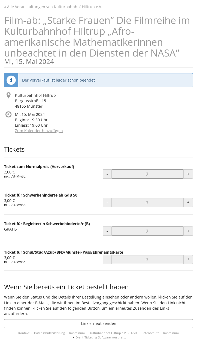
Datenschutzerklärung (49, 333)
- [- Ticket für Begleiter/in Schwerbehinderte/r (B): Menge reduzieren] (107, 231)
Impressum (77, 333)
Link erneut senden (98, 323)
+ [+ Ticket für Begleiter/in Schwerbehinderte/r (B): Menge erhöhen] (188, 231)
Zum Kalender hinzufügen (39, 130)
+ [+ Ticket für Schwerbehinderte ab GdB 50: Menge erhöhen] (188, 202)
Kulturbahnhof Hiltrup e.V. (107, 333)
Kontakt (23, 333)
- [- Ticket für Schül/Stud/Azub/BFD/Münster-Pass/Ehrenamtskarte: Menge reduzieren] (107, 259)
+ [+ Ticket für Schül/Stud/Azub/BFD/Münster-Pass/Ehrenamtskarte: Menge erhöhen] (188, 259)
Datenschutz (150, 333)
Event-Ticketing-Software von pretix (100, 337)
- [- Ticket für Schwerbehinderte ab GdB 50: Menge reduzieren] (107, 202)
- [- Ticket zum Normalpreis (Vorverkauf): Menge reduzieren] (107, 173)
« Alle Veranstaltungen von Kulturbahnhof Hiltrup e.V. (53, 6)
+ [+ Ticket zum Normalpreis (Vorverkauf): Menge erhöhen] (188, 173)
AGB (134, 333)
